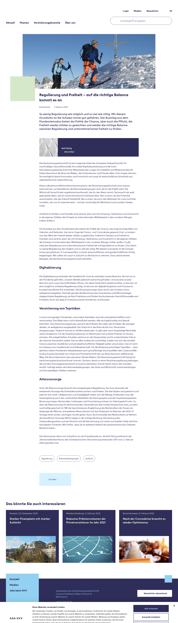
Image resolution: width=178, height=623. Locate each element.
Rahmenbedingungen (69, 458)
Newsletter (152, 11)
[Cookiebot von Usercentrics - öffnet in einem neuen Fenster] (16, 618)
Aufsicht (89, 458)
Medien (138, 11)
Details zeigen (133, 618)
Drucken (50, 479)
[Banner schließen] (174, 587)
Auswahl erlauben (151, 598)
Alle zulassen (151, 589)
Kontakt (15, 579)
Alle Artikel (68, 152)
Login (126, 11)
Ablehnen (151, 606)
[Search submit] (116, 20)
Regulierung (46, 458)
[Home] (24, 10)
